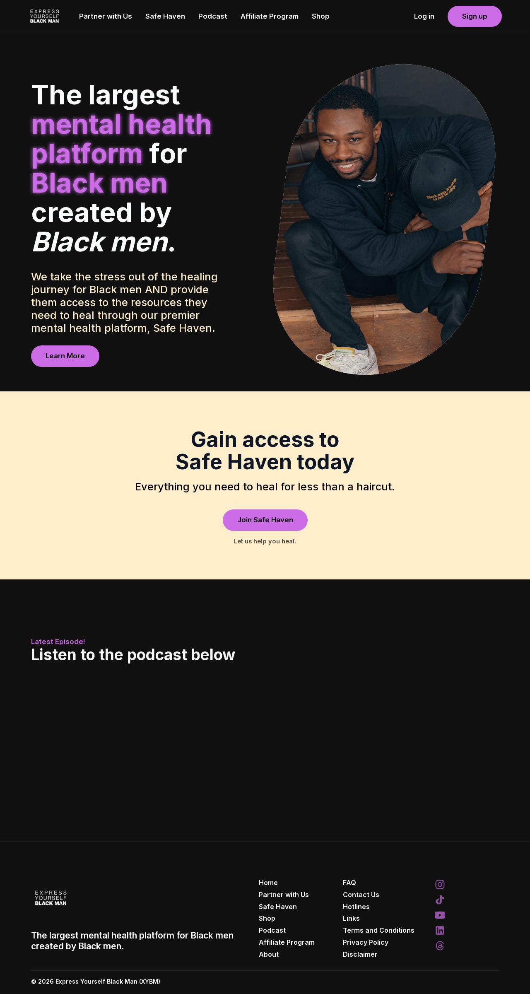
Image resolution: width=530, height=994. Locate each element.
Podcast (212, 16)
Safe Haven (165, 16)
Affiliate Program (270, 16)
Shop (321, 16)
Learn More (65, 356)
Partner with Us (105, 16)
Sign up (474, 16)
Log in (424, 16)
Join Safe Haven (265, 520)
